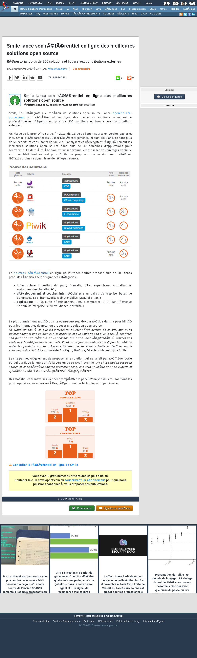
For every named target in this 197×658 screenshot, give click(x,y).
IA (67, 9)
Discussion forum (169, 96)
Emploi (107, 3)
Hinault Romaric (57, 75)
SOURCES (108, 13)
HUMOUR (155, 13)
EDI (123, 9)
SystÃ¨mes (189, 9)
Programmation (137, 9)
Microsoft (87, 9)
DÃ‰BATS (123, 13)
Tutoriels (35, 3)
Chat (72, 3)
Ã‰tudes (122, 3)
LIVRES (65, 13)
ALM (75, 9)
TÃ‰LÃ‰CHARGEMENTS (86, 13)
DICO (144, 13)
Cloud (59, 9)
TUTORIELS (26, 13)
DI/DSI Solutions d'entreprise (36, 9)
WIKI (135, 13)
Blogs (60, 3)
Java (98, 9)
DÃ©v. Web (111, 9)
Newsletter (89, 3)
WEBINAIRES (50, 13)
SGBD (153, 9)
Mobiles (175, 9)
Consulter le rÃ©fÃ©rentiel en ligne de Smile (45, 471)
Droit (137, 3)
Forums (18, 3)
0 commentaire (81, 75)
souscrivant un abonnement (85, 486)
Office (163, 9)
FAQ (49, 3)
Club (148, 3)
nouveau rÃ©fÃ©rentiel (31, 279)
